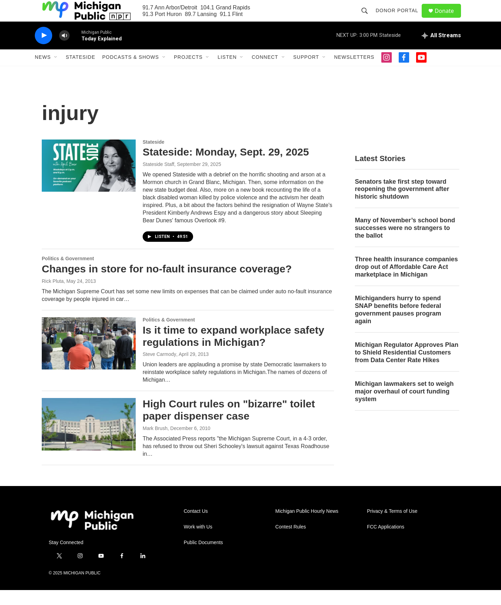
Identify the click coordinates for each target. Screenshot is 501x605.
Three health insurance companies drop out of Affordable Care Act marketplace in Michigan (406, 282)
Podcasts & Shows (130, 72)
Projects (188, 72)
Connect (265, 72)
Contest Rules (290, 541)
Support (306, 72)
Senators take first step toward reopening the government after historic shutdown (402, 204)
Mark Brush (155, 443)
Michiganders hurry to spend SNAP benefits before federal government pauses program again (398, 325)
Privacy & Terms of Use (392, 526)
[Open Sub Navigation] (56, 72)
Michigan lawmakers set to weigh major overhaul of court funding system (404, 406)
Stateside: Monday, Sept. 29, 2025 (226, 167)
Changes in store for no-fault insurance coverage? (167, 283)
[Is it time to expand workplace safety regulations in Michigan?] (89, 358)
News (43, 72)
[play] (43, 51)
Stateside (80, 72)
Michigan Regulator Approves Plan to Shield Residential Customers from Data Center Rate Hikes (406, 367)
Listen (227, 72)
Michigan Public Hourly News (306, 526)
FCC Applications (385, 541)
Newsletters (354, 72)
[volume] (64, 50)
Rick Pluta (53, 296)
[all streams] (441, 50)
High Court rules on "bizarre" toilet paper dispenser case (229, 425)
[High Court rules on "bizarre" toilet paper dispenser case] (89, 439)
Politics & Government (68, 274)
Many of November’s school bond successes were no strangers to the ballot (405, 243)
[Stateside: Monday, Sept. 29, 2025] (89, 180)
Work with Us (198, 541)
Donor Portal (400, 18)
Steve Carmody (159, 369)
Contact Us (196, 526)
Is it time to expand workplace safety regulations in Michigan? (233, 351)
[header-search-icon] (367, 18)
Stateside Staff (158, 179)
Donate (448, 18)
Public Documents (203, 557)
